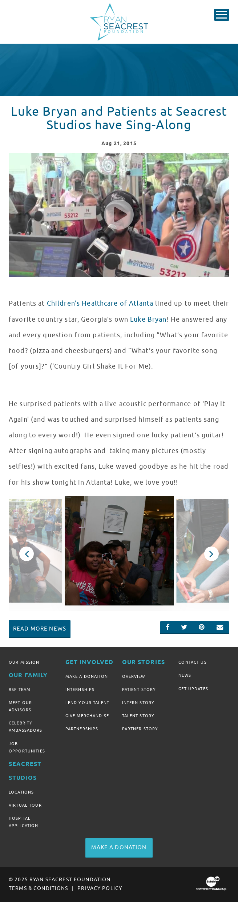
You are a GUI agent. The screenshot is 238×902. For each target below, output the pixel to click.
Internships (80, 689)
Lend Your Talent (87, 702)
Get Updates (193, 688)
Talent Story (138, 715)
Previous (26, 553)
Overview (133, 676)
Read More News (39, 628)
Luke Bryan (148, 319)
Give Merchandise (87, 715)
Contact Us (192, 662)
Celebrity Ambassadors (26, 726)
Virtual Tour (25, 805)
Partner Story (140, 728)
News (184, 675)
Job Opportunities (27, 747)
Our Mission (24, 662)
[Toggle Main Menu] (221, 15)
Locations (21, 792)
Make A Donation (86, 676)
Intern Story (138, 702)
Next (211, 553)
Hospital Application (24, 822)
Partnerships (81, 728)
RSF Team (20, 689)
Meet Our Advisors (20, 706)
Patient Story (139, 689)
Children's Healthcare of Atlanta (100, 303)
